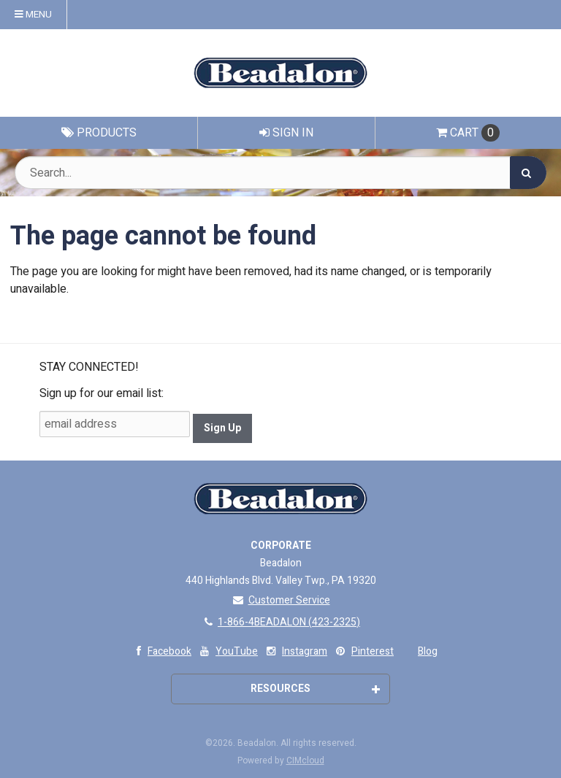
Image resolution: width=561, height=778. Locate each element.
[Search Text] (280, 172)
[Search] (528, 172)
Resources (315, 688)
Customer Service (281, 600)
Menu (33, 14)
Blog (428, 651)
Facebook (160, 651)
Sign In (286, 133)
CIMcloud (305, 760)
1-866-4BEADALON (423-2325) (280, 622)
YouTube (227, 651)
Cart (468, 133)
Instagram (295, 651)
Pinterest (363, 651)
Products (99, 133)
